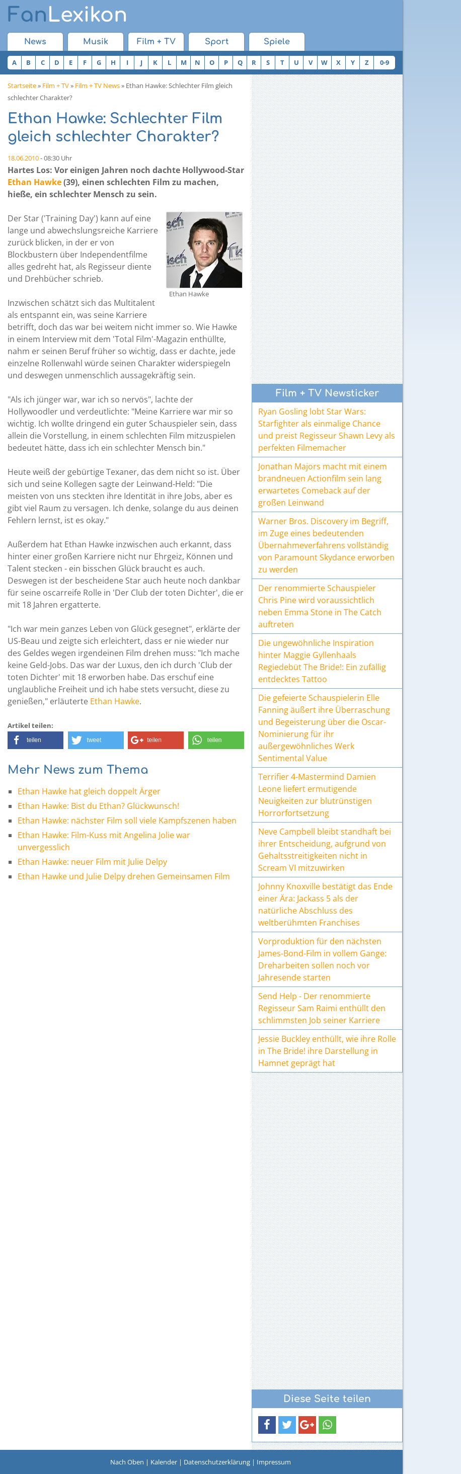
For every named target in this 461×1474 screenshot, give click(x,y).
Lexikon (67, 15)
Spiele (277, 41)
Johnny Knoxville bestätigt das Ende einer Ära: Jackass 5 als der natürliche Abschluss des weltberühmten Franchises (325, 904)
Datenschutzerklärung (217, 1461)
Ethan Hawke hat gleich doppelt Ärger (89, 791)
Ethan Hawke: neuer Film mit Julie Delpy (92, 861)
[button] (35, 740)
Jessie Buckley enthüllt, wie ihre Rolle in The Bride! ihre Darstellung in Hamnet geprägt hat (327, 1051)
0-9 (384, 62)
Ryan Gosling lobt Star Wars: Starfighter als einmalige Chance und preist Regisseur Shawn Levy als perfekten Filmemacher (326, 429)
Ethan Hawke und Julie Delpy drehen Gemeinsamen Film (124, 876)
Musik (95, 41)
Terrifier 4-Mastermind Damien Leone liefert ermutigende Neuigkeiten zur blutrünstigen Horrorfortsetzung (317, 794)
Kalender (163, 1461)
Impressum (274, 1461)
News (35, 41)
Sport (216, 41)
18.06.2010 (23, 157)
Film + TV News (97, 85)
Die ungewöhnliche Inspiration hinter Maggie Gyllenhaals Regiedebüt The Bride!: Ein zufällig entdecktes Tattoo (322, 661)
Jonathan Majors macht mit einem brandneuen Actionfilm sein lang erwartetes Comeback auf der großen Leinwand (322, 484)
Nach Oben (127, 1461)
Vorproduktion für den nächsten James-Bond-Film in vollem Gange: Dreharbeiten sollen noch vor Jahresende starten (322, 959)
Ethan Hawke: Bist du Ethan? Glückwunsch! (98, 805)
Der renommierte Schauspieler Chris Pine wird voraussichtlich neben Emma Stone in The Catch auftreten (319, 606)
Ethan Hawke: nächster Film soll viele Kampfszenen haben (127, 820)
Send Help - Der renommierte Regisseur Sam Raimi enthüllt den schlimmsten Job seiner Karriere (322, 1008)
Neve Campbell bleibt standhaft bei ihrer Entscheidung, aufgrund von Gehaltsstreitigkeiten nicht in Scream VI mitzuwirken (324, 849)
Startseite (22, 85)
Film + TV (156, 41)
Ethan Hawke (34, 182)
